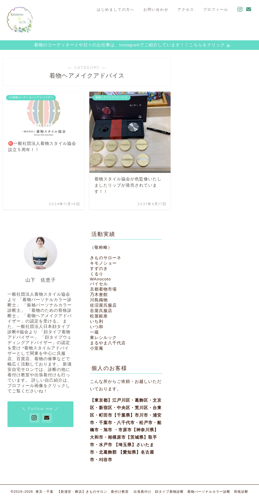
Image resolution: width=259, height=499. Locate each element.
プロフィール (215, 9)
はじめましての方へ (115, 9)
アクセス (185, 9)
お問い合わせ (155, 9)
